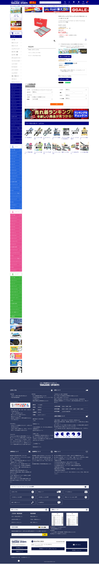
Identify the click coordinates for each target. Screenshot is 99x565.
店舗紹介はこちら (19, 551)
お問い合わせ (78, 544)
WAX (13, 190)
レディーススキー (15, 69)
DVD (12, 136)
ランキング (74, 2)
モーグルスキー (15, 66)
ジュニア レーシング (15, 48)
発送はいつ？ (41, 491)
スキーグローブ (15, 291)
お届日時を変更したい (16, 519)
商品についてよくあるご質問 (71, 497)
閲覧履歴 (83, 2)
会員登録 (16, 28)
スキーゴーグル (15, 289)
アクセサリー (14, 204)
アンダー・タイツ (15, 297)
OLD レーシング (15, 45)
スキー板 (13, 36)
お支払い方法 (14, 491)
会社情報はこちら (19, 547)
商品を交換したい (34, 516)
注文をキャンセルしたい (16, 522)
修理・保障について (16, 502)
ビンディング (14, 84)
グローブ (13, 96)
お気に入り (79, 2)
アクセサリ (14, 139)
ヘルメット (14, 99)
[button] (25, 10)
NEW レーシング (15, 42)
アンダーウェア (15, 119)
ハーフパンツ (14, 113)
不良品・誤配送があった (35, 519)
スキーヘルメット (15, 294)
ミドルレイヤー (15, 107)
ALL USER (35, 89)
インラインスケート (15, 130)
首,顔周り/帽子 (14, 116)
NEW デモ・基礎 (15, 51)
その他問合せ (41, 502)
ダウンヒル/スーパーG (16, 57)
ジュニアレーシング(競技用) (15, 316)
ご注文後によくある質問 (43, 497)
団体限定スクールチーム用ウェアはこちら (48, 548)
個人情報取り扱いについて (26, 557)
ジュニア (50, 89)
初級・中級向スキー (15, 75)
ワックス (13, 125)
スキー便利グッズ (15, 312)
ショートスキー (15, 63)
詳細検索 (65, 2)
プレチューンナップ (15, 81)
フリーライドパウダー (16, 60)
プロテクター (14, 102)
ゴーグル (13, 93)
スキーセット (14, 78)
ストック (13, 90)
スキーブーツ (14, 87)
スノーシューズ (15, 306)
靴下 (12, 300)
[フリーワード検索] (42, 95)
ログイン (16, 19)
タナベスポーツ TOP (15, 6)
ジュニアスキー (15, 72)
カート (87, 3)
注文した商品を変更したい (17, 516)
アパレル (13, 142)
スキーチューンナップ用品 (27, 6)
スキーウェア (14, 105)
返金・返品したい (34, 522)
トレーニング (14, 133)
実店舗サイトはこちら (76, 550)
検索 (60, 2)
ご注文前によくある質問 (17, 497)
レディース (45, 89)
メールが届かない (68, 491)
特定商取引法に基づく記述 (15, 557)
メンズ (40, 89)
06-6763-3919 (39, 541)
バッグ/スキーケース (16, 122)
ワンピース (14, 110)
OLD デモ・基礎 (15, 54)
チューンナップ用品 (15, 128)
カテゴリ (69, 3)
